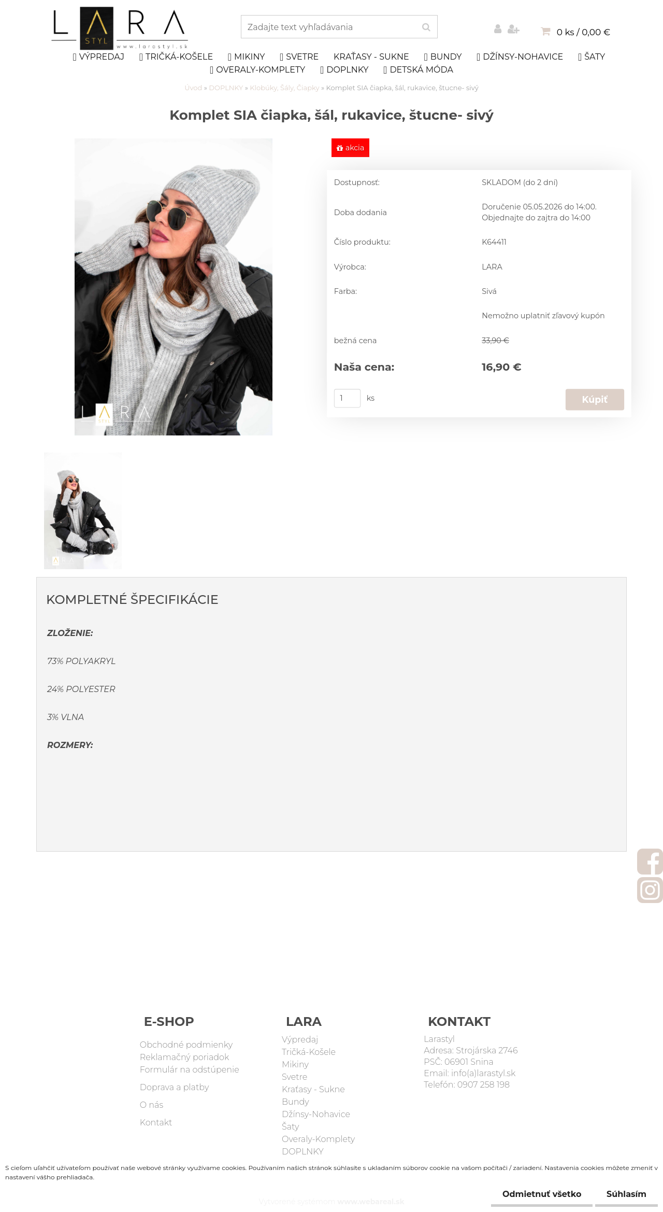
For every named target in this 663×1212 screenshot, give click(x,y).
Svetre (299, 57)
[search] (426, 27)
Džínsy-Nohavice (520, 57)
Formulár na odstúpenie (189, 1070)
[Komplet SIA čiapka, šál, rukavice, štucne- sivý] (173, 143)
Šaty (591, 57)
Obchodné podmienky (186, 1045)
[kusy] (347, 398)
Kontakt (156, 1123)
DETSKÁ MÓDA (418, 70)
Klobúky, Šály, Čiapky (285, 87)
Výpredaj (98, 57)
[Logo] (121, 28)
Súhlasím (625, 1194)
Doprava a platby (174, 1087)
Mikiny (246, 57)
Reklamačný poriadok (184, 1057)
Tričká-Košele (176, 57)
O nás (151, 1105)
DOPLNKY (344, 70)
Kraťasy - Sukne (371, 57)
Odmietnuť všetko (537, 1194)
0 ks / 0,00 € (583, 32)
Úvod (193, 87)
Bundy (443, 57)
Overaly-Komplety (257, 70)
